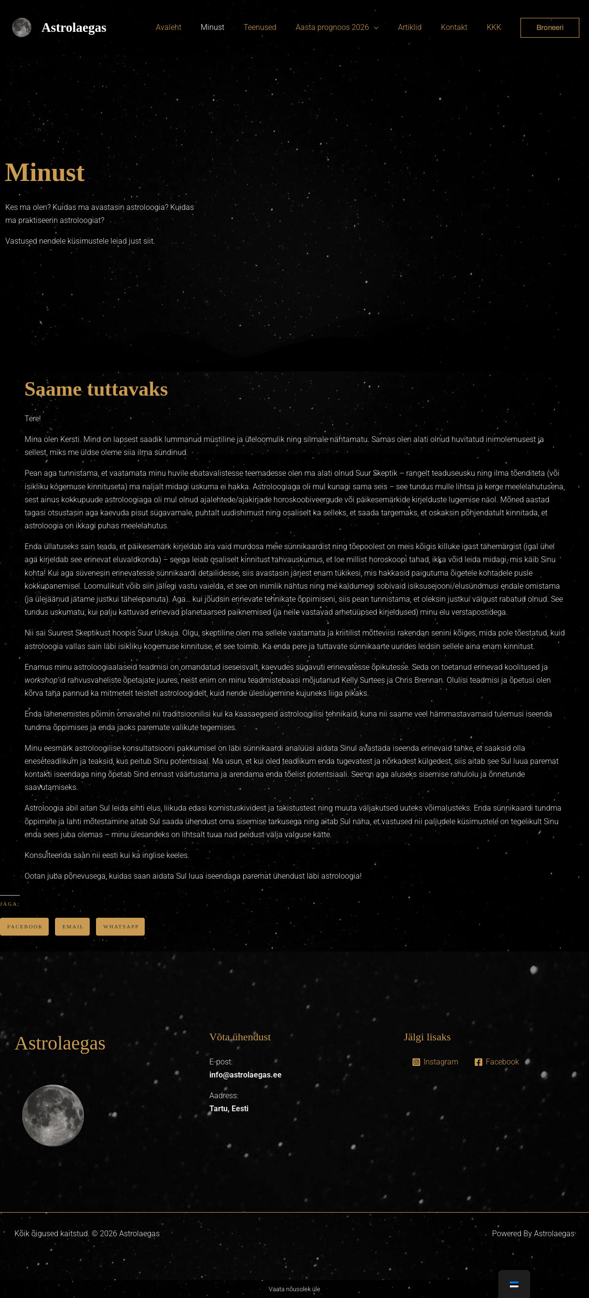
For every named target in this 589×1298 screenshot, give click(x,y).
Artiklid (419, 27)
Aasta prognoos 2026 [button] (346, 27)
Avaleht (193, 27)
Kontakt (460, 27)
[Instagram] (435, 1062)
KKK (496, 27)
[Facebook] (496, 1062)
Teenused (277, 27)
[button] (550, 28)
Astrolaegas (74, 27)
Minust (234, 27)
